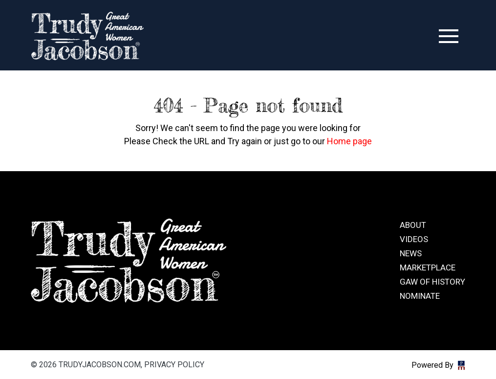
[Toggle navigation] (448, 36)
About (413, 225)
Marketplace (427, 267)
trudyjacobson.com (87, 36)
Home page (349, 141)
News (411, 253)
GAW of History (432, 282)
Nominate (420, 296)
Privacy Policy (174, 364)
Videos (414, 239)
